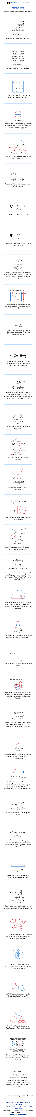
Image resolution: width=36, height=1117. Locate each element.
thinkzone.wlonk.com (18, 1114)
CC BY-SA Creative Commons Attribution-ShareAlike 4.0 (18, 1107)
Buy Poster (18, 1104)
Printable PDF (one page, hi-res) (18, 1102)
